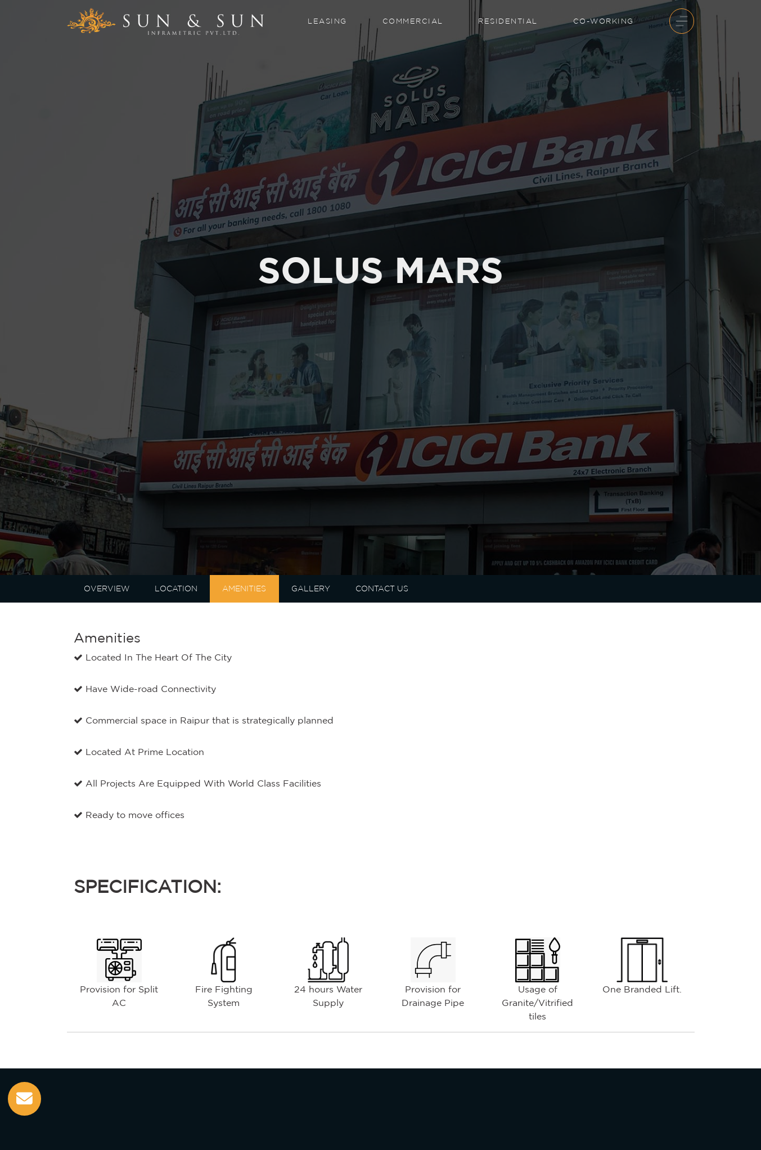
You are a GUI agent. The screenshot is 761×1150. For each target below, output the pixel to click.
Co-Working (603, 21)
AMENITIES (244, 588)
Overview (106, 588)
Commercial (412, 21)
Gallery (310, 588)
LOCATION (176, 588)
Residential (508, 21)
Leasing (327, 21)
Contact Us (381, 588)
